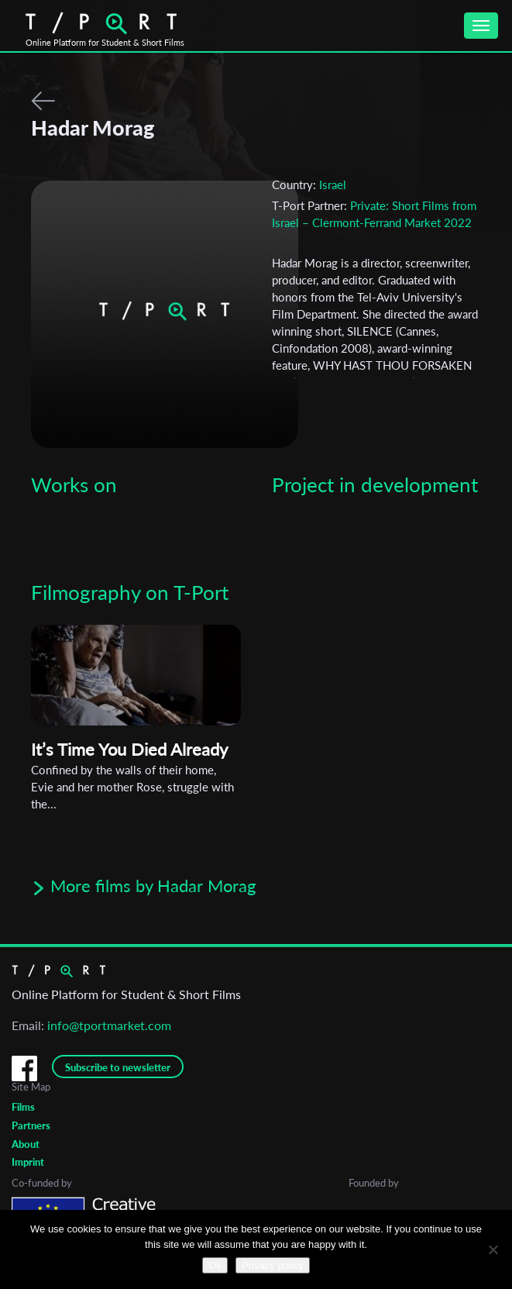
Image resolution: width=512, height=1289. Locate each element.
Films (23, 1107)
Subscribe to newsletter (117, 1067)
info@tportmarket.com (109, 1025)
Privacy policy (272, 1265)
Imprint (28, 1162)
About (26, 1144)
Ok (215, 1265)
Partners (31, 1125)
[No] (492, 1249)
